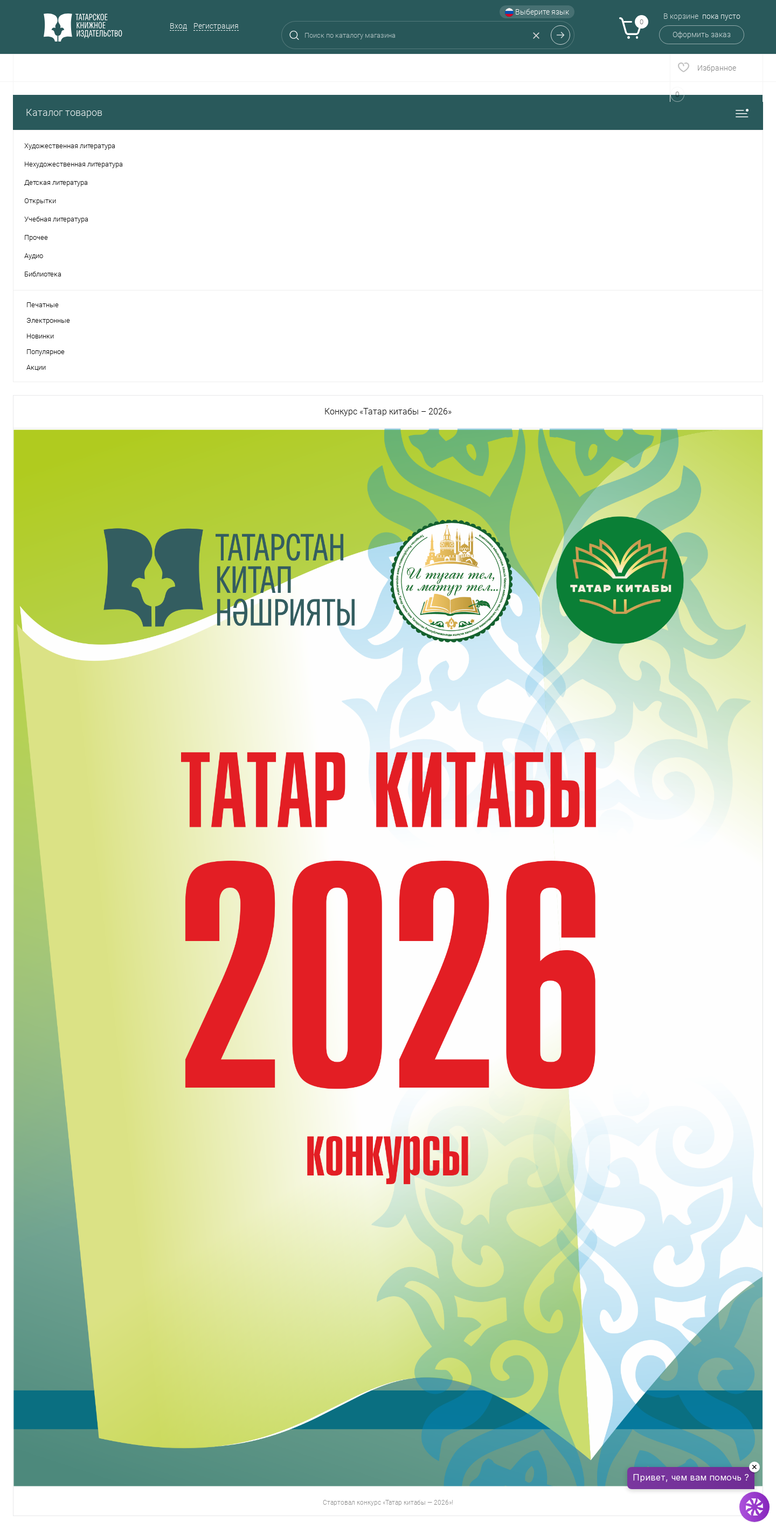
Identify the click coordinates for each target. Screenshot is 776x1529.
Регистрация (216, 26)
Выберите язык (537, 12)
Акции (36, 367)
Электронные (48, 320)
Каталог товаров (388, 112)
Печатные (42, 305)
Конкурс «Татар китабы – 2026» (388, 411)
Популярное (45, 352)
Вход (178, 26)
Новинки (40, 336)
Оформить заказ (702, 34)
